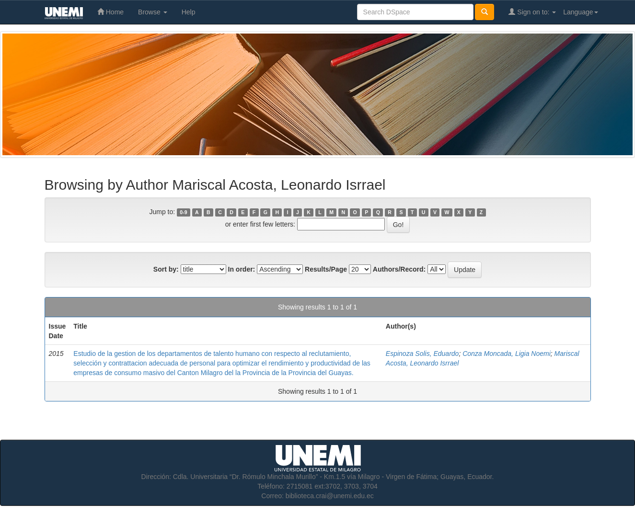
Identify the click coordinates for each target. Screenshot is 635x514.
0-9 (183, 212)
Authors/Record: (399, 269)
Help (189, 12)
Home (110, 12)
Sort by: (166, 269)
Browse (152, 12)
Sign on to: (532, 12)
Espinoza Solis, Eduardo (422, 353)
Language (580, 12)
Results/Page (326, 269)
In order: (241, 269)
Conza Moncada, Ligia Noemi (506, 353)
